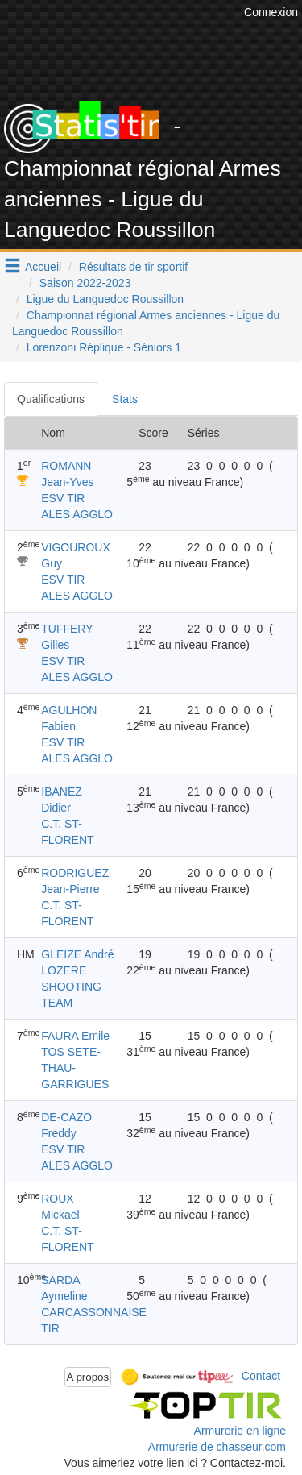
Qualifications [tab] (51, 399)
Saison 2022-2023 (85, 282)
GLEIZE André (77, 954)
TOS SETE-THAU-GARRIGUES (75, 1068)
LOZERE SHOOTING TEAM (71, 986)
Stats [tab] (125, 399)
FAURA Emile (75, 1035)
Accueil (43, 266)
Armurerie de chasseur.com (217, 1446)
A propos (88, 1377)
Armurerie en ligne (240, 1430)
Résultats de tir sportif (133, 266)
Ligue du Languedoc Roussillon (105, 299)
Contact (261, 1375)
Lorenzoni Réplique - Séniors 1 (104, 347)
